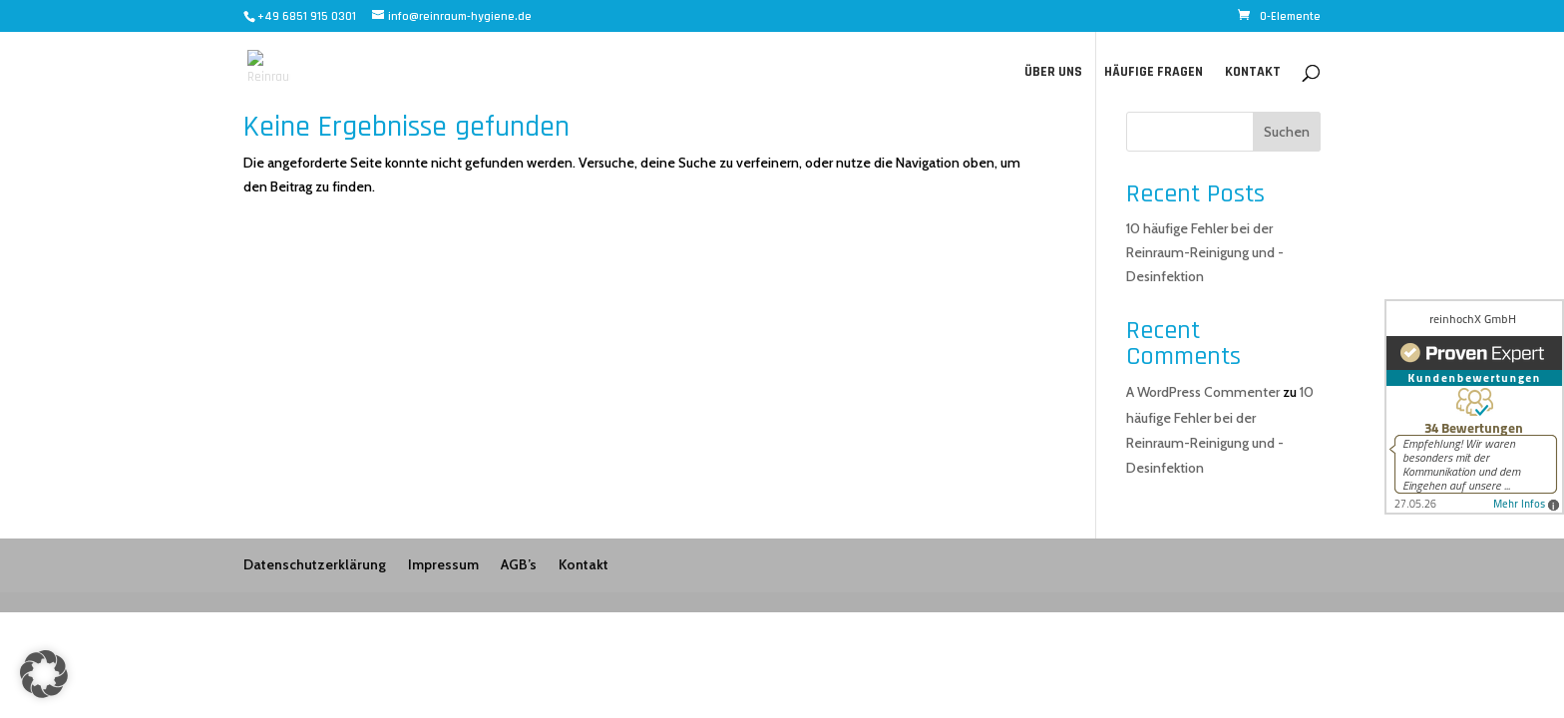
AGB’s (519, 564)
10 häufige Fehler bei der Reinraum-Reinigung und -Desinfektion (1205, 252)
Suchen (1287, 132)
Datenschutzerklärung (314, 564)
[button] (44, 674)
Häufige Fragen (1153, 73)
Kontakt (1253, 73)
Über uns (1053, 73)
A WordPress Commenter (1203, 392)
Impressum (443, 564)
